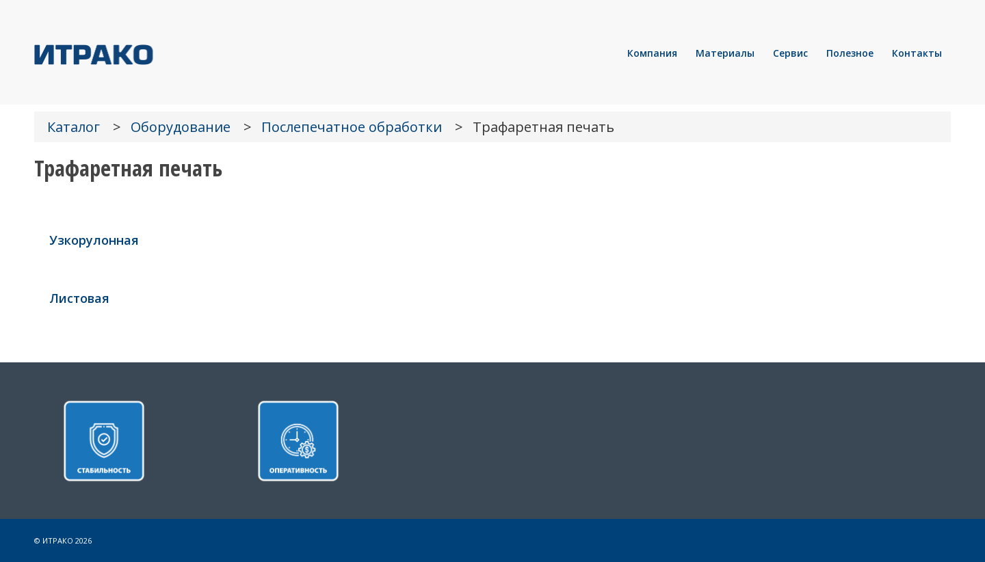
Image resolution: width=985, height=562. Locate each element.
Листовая (79, 298)
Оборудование (181, 127)
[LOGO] (140, 53)
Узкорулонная (94, 240)
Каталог (73, 127)
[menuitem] (652, 53)
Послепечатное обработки (351, 127)
